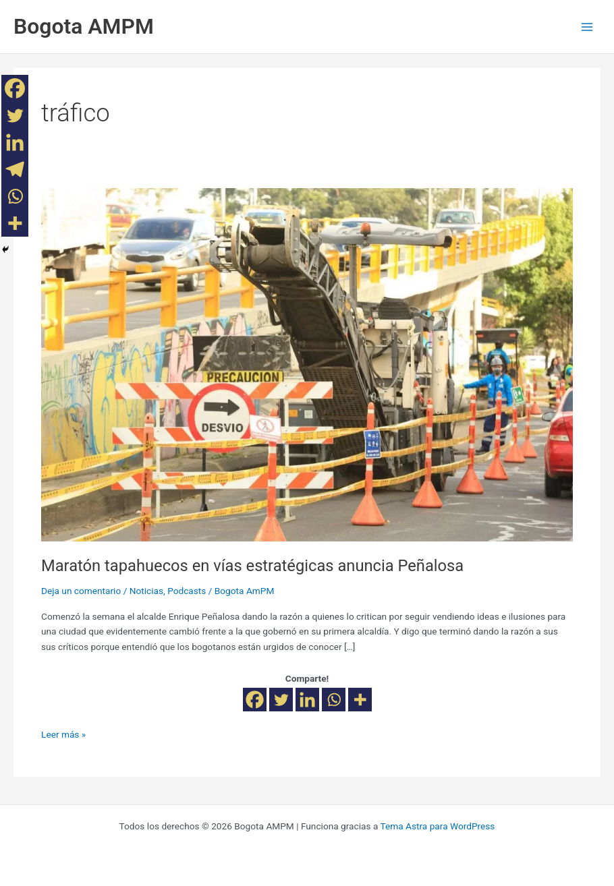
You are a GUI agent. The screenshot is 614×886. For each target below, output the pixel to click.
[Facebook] (255, 699)
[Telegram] (14, 169)
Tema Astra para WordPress (437, 826)
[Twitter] (281, 699)
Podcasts (186, 590)
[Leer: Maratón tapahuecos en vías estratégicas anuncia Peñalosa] (307, 364)
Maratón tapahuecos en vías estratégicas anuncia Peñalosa (252, 565)
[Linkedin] (307, 699)
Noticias (146, 590)
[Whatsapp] (333, 699)
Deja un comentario (81, 590)
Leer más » (63, 733)
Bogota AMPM (83, 26)
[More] (360, 699)
